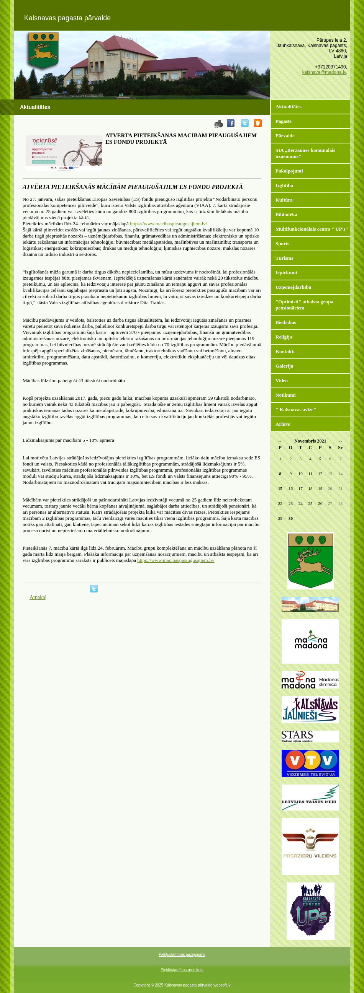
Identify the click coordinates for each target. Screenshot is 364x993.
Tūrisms (284, 258)
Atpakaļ (38, 597)
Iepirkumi (286, 272)
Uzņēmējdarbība (293, 287)
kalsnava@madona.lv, (324, 72)
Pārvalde (285, 135)
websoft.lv (221, 985)
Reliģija (283, 337)
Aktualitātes (288, 106)
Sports (282, 243)
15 (280, 488)
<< (280, 441)
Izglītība (284, 185)
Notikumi (285, 395)
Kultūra (284, 200)
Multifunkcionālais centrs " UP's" (311, 229)
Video (281, 380)
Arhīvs (282, 424)
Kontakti (285, 351)
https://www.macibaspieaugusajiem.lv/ (168, 223)
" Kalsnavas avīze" (295, 409)
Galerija (284, 366)
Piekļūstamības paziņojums (182, 954)
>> (340, 441)
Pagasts (283, 121)
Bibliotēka (286, 214)
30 (291, 518)
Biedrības (285, 322)
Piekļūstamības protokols (182, 970)
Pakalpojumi (289, 171)
